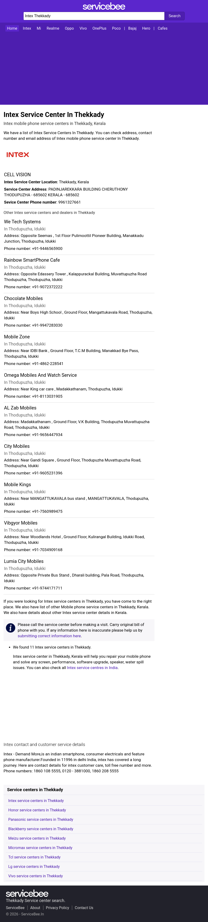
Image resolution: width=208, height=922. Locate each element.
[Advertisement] (104, 68)
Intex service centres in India (92, 667)
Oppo (69, 28)
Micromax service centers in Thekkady (40, 848)
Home (12, 28)
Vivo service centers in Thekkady (35, 876)
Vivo (83, 28)
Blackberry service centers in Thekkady (40, 829)
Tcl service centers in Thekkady (34, 857)
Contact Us (84, 908)
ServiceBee (15, 908)
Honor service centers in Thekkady (37, 810)
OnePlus (99, 28)
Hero (146, 28)
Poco (116, 28)
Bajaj (132, 28)
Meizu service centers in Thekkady (37, 838)
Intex (27, 28)
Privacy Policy (57, 908)
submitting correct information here (49, 635)
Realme (53, 28)
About (35, 908)
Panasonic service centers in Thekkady (40, 819)
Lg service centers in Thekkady (34, 866)
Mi (39, 28)
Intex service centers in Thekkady (36, 800)
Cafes (162, 28)
